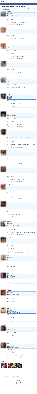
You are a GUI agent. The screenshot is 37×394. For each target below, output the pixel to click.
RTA (10, 389)
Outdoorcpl (9, 11)
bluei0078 (8, 184)
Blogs (4, 387)
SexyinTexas (9, 43)
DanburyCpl (9, 61)
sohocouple (9, 112)
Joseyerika (9, 27)
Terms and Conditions (3, 389)
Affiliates (11, 387)
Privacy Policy (7, 389)
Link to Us (18, 387)
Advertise (15, 387)
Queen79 (8, 273)
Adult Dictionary (8, 387)
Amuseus (8, 94)
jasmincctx (9, 129)
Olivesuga (8, 343)
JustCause (9, 290)
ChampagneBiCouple (10, 166)
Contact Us (2, 387)
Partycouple (9, 150)
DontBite (8, 201)
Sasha (8, 308)
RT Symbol (21, 387)
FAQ (13, 387)
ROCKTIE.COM (3, 1)
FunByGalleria (9, 221)
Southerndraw (9, 237)
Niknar (8, 255)
